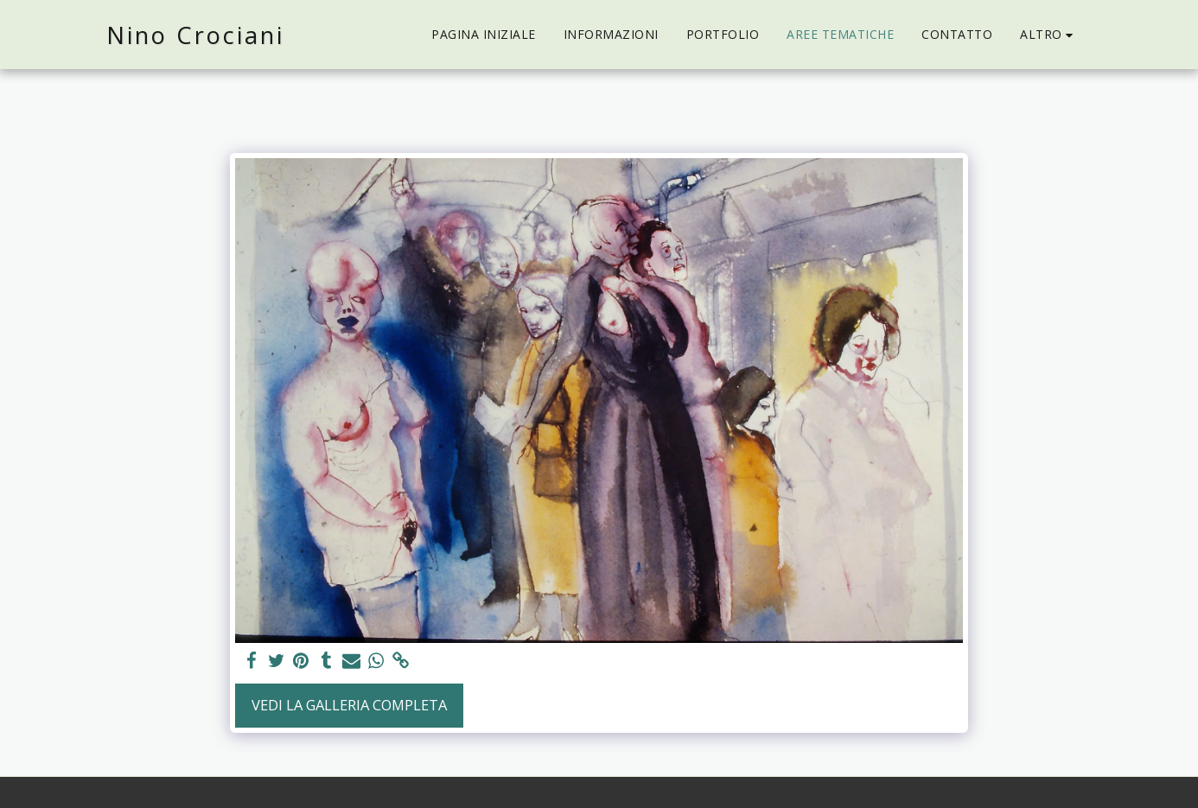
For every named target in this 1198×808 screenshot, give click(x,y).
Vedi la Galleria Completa (349, 705)
